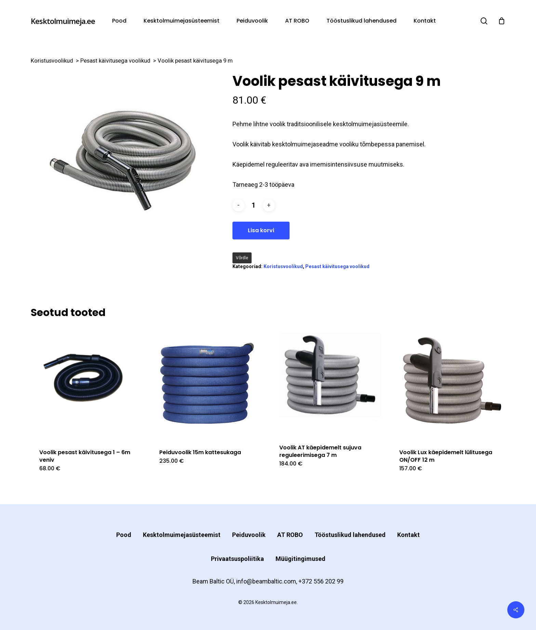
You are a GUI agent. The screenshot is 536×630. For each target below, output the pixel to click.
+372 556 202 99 (321, 581)
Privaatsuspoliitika (237, 558)
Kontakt (408, 534)
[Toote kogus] (254, 205)
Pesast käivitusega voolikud (115, 60)
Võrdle (242, 257)
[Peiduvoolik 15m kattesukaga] (208, 383)
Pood (123, 534)
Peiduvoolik (249, 534)
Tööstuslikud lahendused (350, 534)
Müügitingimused (300, 558)
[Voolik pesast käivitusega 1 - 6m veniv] (88, 383)
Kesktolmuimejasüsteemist (181, 534)
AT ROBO (290, 534)
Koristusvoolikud (52, 60)
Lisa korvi (261, 230)
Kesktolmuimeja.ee (63, 21)
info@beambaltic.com (266, 581)
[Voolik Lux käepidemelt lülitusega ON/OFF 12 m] (448, 383)
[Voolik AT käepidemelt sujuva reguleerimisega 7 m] (328, 380)
